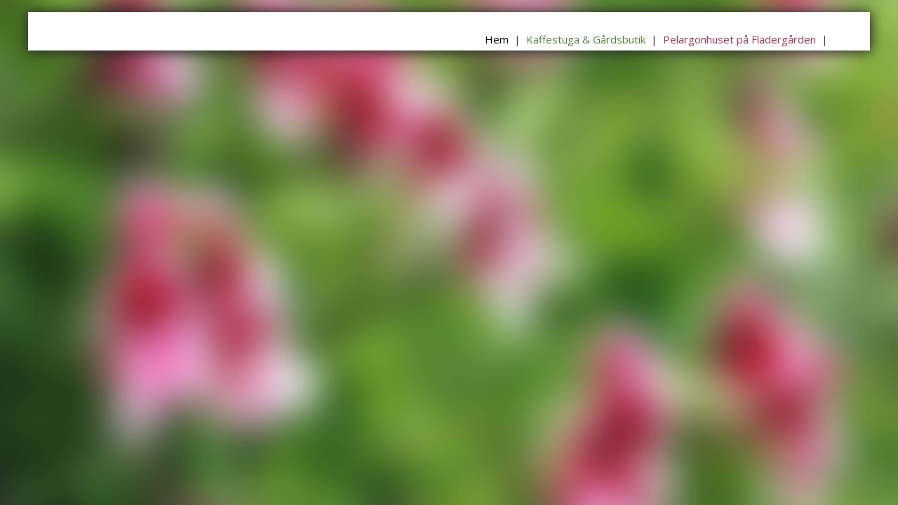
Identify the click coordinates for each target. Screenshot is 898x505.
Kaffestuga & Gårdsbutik (585, 39)
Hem (497, 39)
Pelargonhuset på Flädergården (739, 39)
